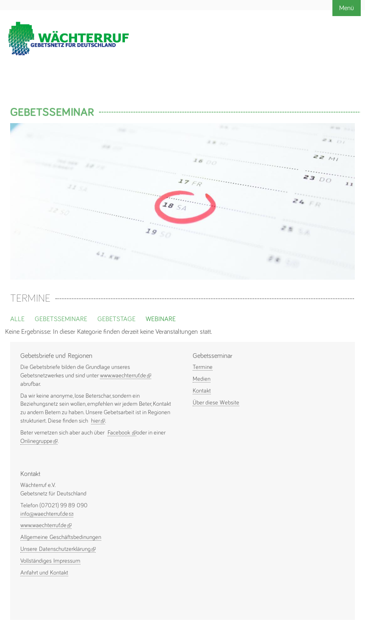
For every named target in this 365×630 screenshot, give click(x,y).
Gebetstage (116, 319)
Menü (346, 8)
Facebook (122, 433)
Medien (201, 379)
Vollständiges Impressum (50, 561)
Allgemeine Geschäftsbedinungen (60, 537)
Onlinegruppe (39, 441)
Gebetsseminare (61, 319)
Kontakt (202, 391)
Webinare (161, 319)
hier (98, 421)
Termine (203, 367)
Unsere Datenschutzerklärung (58, 549)
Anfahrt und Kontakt (44, 573)
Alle (17, 319)
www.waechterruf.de (125, 376)
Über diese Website (216, 403)
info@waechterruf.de (46, 514)
